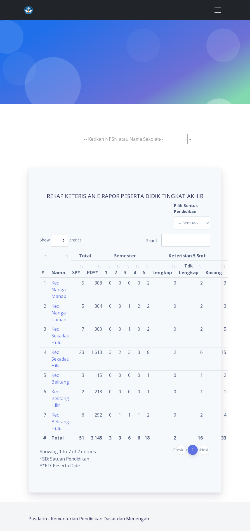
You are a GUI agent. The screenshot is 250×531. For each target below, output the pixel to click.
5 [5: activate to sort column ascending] (144, 272)
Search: (178, 240)
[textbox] (123, 139)
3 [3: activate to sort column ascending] (125, 272)
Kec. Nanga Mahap (58, 289)
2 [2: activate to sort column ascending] (115, 272)
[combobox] (125, 139)
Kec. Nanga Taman (58, 313)
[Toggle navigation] (218, 10)
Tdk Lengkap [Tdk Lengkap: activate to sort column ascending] (189, 269)
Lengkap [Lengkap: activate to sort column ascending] (162, 272)
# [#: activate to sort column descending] (42, 272)
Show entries (61, 240)
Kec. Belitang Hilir (60, 398)
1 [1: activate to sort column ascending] (106, 272)
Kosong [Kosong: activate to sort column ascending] (214, 272)
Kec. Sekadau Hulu (60, 336)
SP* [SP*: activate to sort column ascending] (76, 272)
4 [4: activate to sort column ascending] (134, 272)
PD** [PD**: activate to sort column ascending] (92, 272)
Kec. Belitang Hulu (60, 421)
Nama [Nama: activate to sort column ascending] (58, 272)
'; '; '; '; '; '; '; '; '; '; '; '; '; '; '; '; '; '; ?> (192, 223)
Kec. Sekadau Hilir (60, 359)
